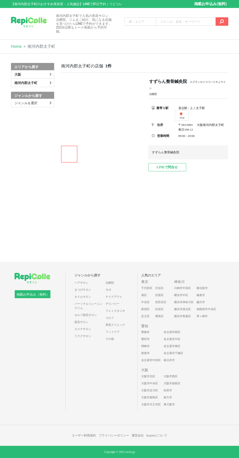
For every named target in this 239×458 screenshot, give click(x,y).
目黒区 (159, 295)
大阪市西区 (171, 376)
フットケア (112, 331)
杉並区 (159, 309)
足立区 (145, 316)
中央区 (145, 302)
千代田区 (146, 288)
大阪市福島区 (172, 383)
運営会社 (138, 435)
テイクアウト (113, 296)
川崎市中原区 (182, 288)
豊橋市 (145, 332)
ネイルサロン (82, 296)
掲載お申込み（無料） (33, 294)
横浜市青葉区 (182, 316)
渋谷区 (159, 288)
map (182, 115)
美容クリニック (115, 324)
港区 (144, 295)
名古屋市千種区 (173, 353)
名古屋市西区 (172, 332)
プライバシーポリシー (114, 435)
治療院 (109, 282)
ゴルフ (109, 317)
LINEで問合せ (167, 167)
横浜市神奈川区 (184, 302)
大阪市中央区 (149, 383)
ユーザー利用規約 (84, 435)
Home (16, 46)
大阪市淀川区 (149, 390)
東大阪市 (169, 404)
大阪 (144, 370)
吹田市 (168, 390)
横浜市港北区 (182, 309)
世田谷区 (160, 302)
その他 (109, 339)
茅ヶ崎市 (202, 316)
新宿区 (145, 309)
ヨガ (108, 289)
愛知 (144, 326)
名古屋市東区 (172, 346)
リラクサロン (82, 336)
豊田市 (145, 339)
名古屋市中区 (172, 339)
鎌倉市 (201, 295)
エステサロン (82, 329)
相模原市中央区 (206, 309)
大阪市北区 (148, 376)
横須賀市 (202, 288)
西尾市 (145, 353)
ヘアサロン (81, 282)
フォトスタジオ (115, 310)
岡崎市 (145, 346)
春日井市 (169, 360)
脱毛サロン (81, 322)
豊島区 (159, 316)
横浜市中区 (181, 295)
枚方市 (168, 397)
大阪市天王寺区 (151, 404)
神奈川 (179, 282)
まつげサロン (82, 289)
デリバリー (112, 303)
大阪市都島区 (149, 397)
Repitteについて (156, 435)
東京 (144, 282)
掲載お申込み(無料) (210, 4)
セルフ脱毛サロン (85, 315)
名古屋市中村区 (151, 360)
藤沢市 (201, 302)
